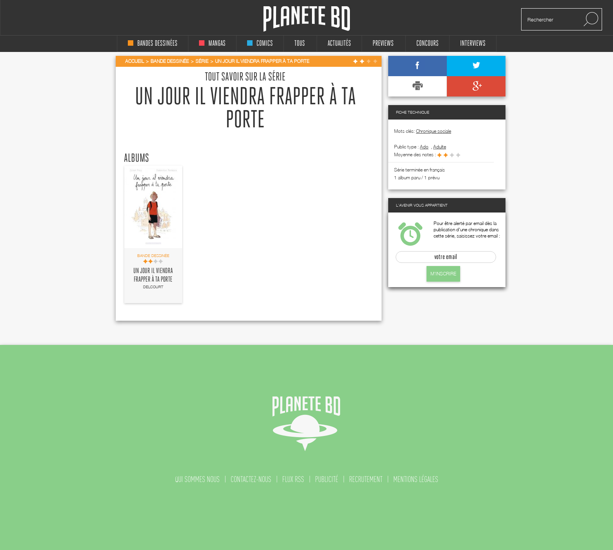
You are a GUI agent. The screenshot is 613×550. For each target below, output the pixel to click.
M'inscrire (443, 274)
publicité (326, 479)
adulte (439, 147)
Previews (383, 43)
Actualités (339, 43)
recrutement (365, 479)
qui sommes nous (197, 479)
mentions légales (415, 479)
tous (299, 43)
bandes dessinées (152, 43)
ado (424, 147)
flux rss (293, 479)
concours (427, 43)
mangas (212, 43)
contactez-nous (251, 479)
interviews (473, 43)
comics (260, 43)
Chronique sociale (433, 131)
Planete (306, 19)
